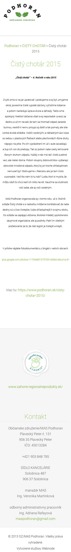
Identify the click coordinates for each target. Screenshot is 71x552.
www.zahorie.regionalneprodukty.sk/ (35, 387)
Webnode (48, 548)
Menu (60, 8)
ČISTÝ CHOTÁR (33, 46)
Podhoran (11, 46)
